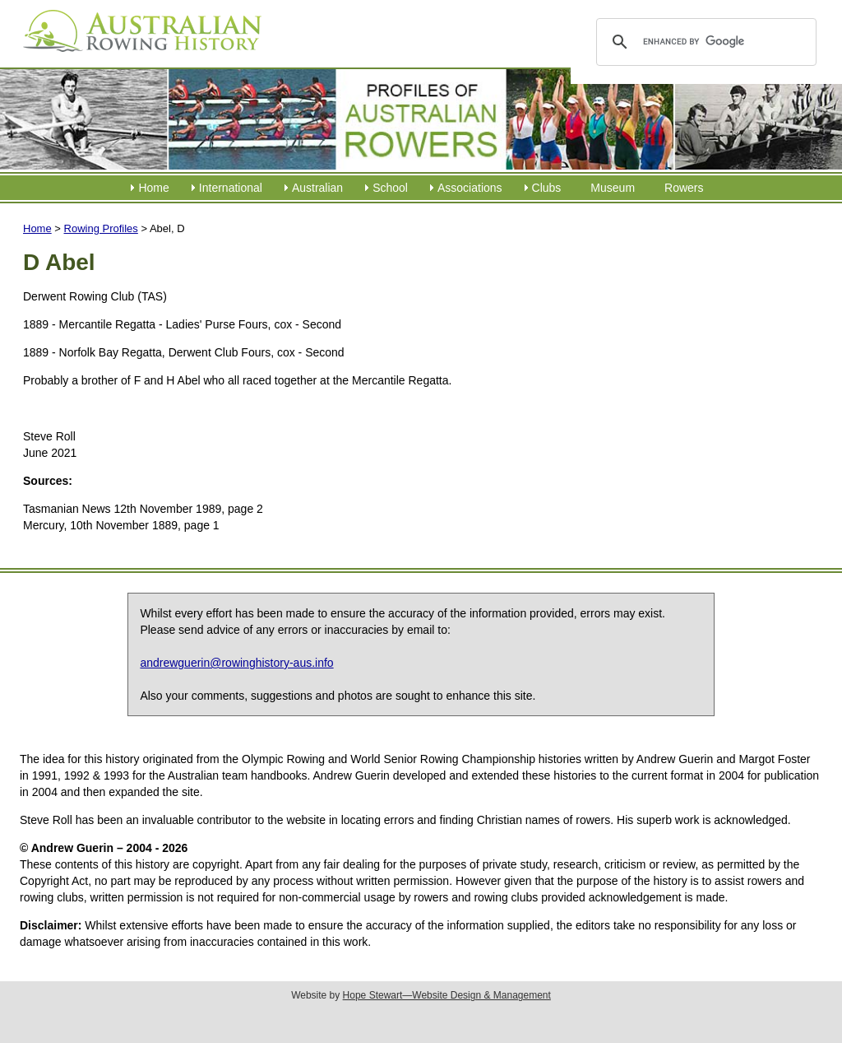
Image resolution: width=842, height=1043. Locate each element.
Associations (469, 187)
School (390, 187)
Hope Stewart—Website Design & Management (447, 995)
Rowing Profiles (101, 228)
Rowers (683, 187)
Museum (612, 187)
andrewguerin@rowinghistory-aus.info (236, 662)
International (230, 187)
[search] (703, 42)
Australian (317, 187)
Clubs (547, 187)
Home (153, 187)
